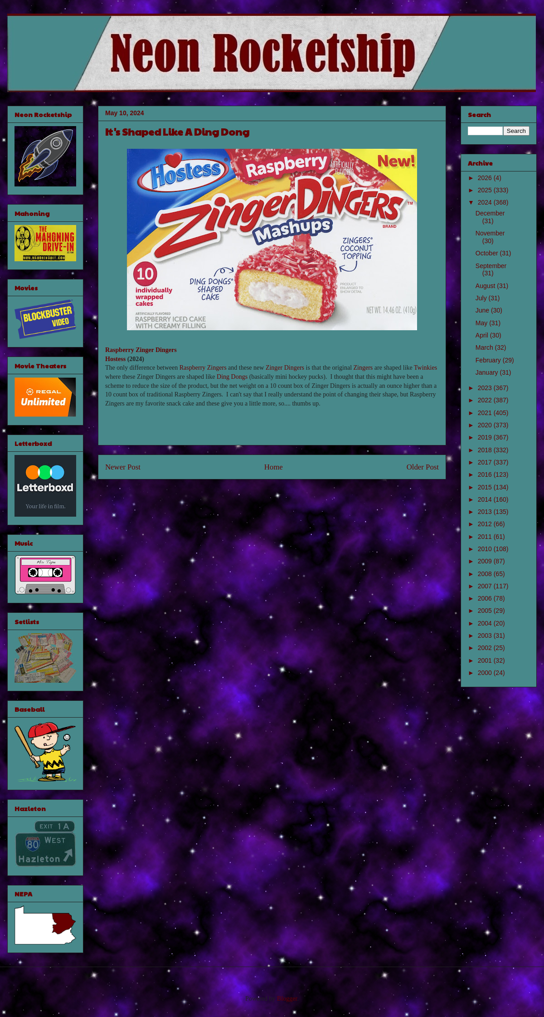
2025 (486, 190)
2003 (486, 635)
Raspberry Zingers (203, 367)
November (490, 233)
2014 (486, 499)
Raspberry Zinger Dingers (141, 350)
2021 (486, 412)
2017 (486, 462)
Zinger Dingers (285, 367)
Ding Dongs (232, 376)
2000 (486, 672)
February (489, 360)
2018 (486, 450)
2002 (486, 647)
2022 (486, 400)
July (482, 298)
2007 (486, 586)
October (488, 253)
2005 (486, 610)
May (482, 323)
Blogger (287, 998)
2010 (486, 549)
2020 (486, 425)
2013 (486, 511)
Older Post (423, 467)
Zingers (363, 367)
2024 (486, 202)
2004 (486, 623)
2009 (486, 561)
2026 (486, 177)
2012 (486, 524)
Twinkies (425, 367)
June (483, 310)
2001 (486, 660)
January (488, 372)
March (485, 347)
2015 (486, 487)
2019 (486, 437)
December (490, 213)
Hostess (115, 359)
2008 (486, 573)
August (486, 285)
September (491, 265)
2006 (486, 598)
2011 (486, 536)
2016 (486, 474)
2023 (486, 387)
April (483, 335)
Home (273, 467)
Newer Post (123, 467)
